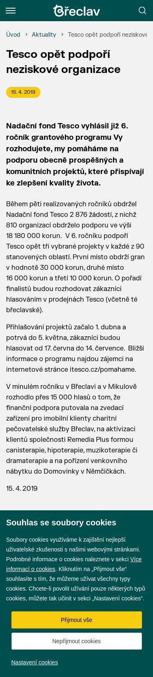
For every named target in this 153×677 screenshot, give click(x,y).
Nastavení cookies (34, 662)
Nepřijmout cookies (76, 641)
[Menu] (10, 10)
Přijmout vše (76, 620)
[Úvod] (13, 35)
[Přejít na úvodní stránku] (77, 10)
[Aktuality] (44, 35)
